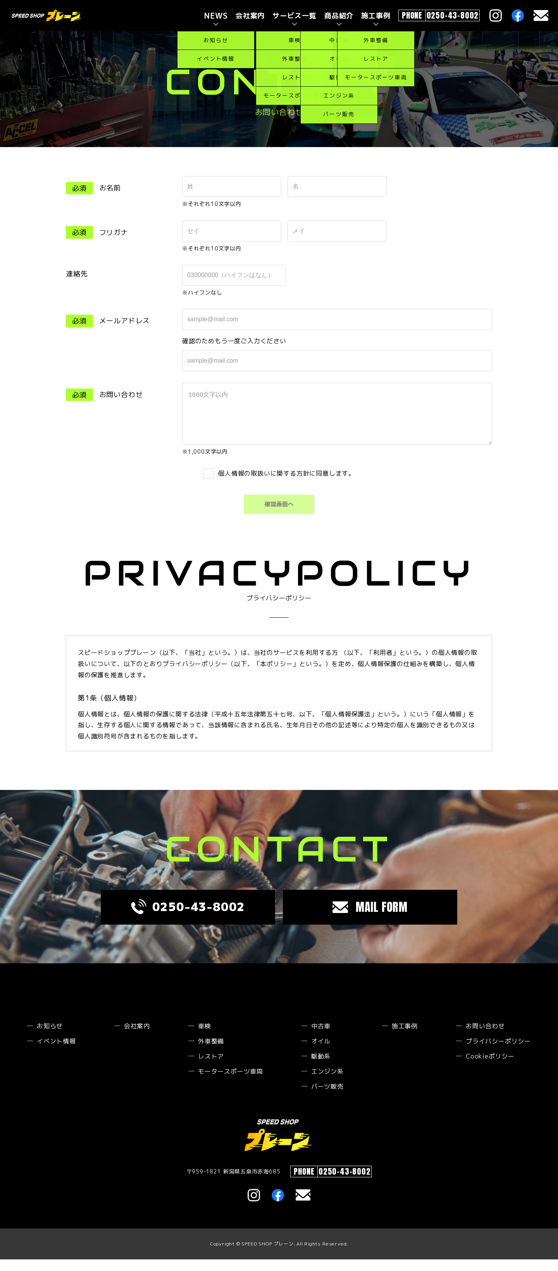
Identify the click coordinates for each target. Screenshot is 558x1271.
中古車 (321, 1037)
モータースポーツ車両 (230, 1083)
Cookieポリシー (490, 1068)
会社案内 (250, 16)
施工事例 (405, 1037)
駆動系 (321, 1068)
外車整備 (211, 1052)
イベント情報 (56, 1052)
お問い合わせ (485, 1037)
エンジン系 (327, 1083)
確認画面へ (279, 516)
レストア (211, 1068)
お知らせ (50, 1037)
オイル (321, 1052)
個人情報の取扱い (245, 484)
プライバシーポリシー (498, 1052)
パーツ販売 (327, 1098)
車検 (204, 1037)
